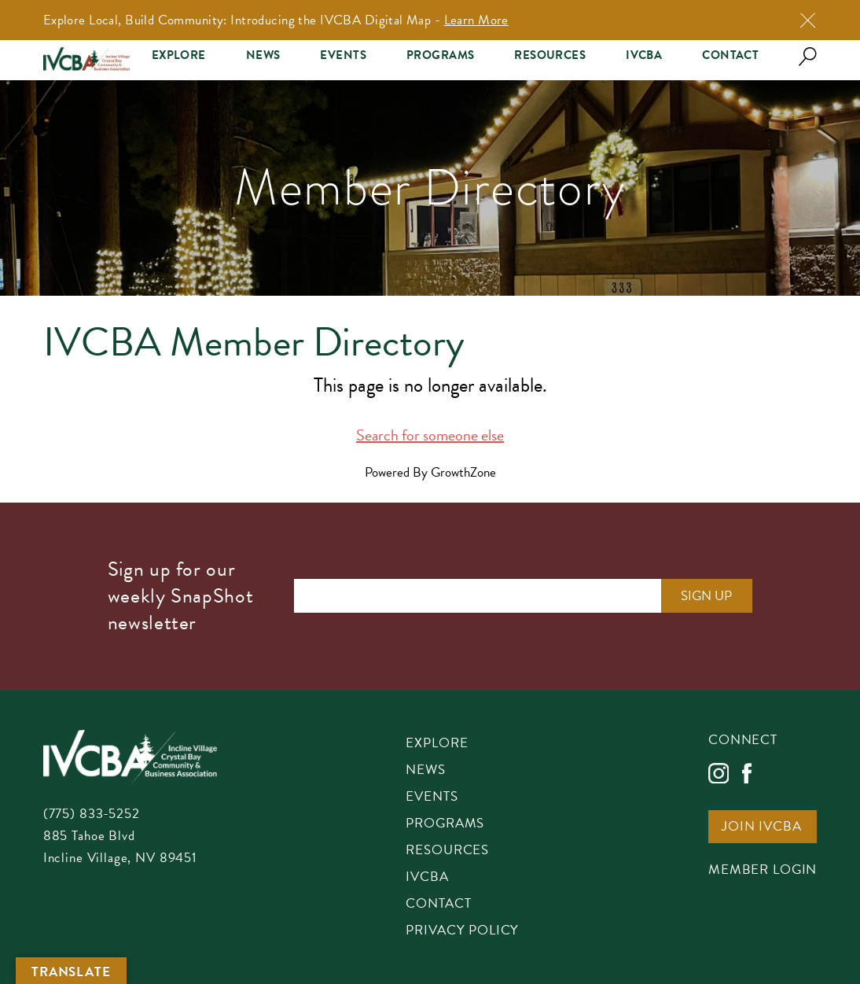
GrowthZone (463, 472)
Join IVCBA (762, 827)
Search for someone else (430, 435)
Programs (440, 55)
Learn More (476, 20)
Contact (730, 55)
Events (343, 55)
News (263, 55)
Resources (550, 55)
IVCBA (644, 55)
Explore (179, 55)
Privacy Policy (462, 931)
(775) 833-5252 (91, 814)
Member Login (762, 870)
